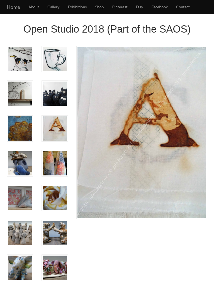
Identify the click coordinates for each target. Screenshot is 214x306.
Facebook (160, 6)
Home (13, 7)
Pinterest (119, 6)
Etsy (139, 6)
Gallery (53, 6)
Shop (99, 6)
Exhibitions (77, 6)
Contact (183, 6)
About (33, 6)
